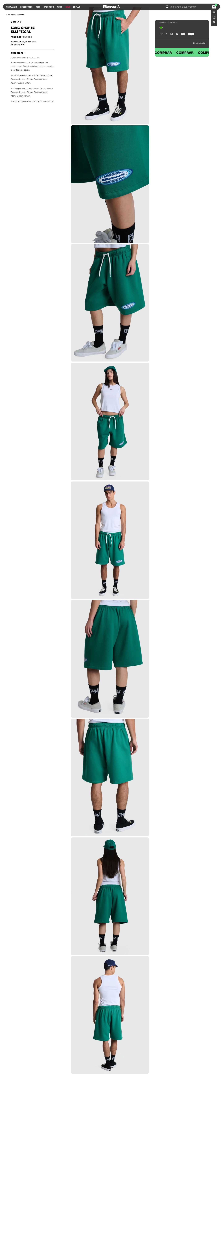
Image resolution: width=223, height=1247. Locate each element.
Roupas (13, 15)
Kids (38, 6)
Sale (68, 6)
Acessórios (26, 6)
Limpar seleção (199, 42)
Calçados (49, 6)
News (59, 6)
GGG (191, 34)
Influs (76, 6)
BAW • (8, 15)
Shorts (21, 15)
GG (183, 34)
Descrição (18, 53)
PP (161, 34)
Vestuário (11, 6)
